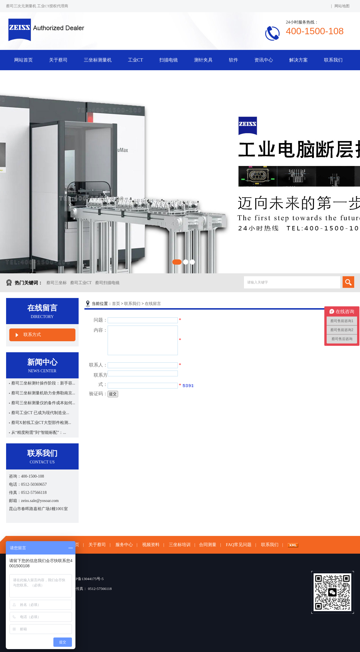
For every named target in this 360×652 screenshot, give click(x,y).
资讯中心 (263, 59)
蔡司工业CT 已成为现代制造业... (40, 413)
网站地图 (342, 6)
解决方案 (298, 59)
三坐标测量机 (98, 59)
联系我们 (333, 59)
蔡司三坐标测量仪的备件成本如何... (43, 403)
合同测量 (207, 544)
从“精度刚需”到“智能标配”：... (38, 432)
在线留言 (153, 303)
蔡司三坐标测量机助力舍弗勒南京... (43, 393)
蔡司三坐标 (56, 283)
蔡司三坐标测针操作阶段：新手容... (43, 383)
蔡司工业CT (81, 283)
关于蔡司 (58, 59)
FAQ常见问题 (239, 544)
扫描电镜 (168, 59)
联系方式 (32, 334)
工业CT (135, 59)
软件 (233, 59)
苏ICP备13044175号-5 (86, 579)
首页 (116, 303)
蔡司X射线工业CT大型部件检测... (41, 422)
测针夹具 (203, 59)
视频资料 (151, 544)
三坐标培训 (180, 544)
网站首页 (23, 59)
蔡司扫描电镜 (107, 283)
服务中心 (124, 544)
